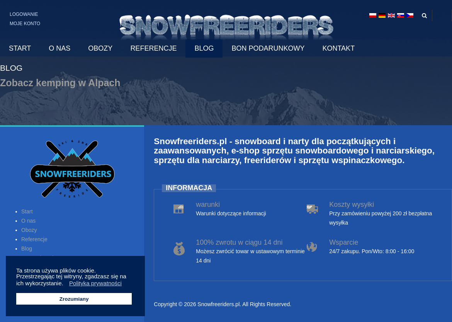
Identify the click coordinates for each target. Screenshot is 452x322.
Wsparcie (343, 242)
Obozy (29, 230)
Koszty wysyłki (351, 204)
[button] (65, 284)
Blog (26, 248)
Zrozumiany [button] (74, 299)
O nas (28, 221)
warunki (208, 204)
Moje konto (25, 23)
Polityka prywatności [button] (95, 283)
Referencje (34, 239)
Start (27, 211)
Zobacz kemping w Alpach (60, 82)
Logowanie (24, 14)
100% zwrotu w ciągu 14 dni (239, 242)
